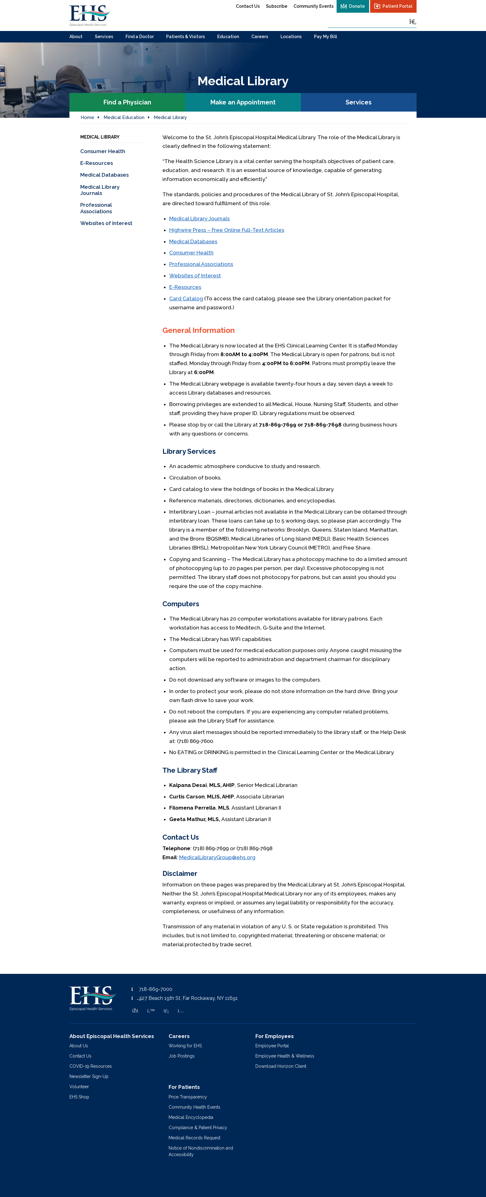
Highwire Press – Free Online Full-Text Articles (226, 230)
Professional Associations (201, 264)
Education (228, 36)
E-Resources (185, 287)
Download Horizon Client (280, 1066)
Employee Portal (272, 1045)
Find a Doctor (140, 36)
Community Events (314, 6)
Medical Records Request (194, 1137)
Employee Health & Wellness (284, 1055)
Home (87, 117)
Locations (291, 36)
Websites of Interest (195, 275)
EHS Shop (79, 1096)
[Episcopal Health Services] (89, 15)
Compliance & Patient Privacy (198, 1127)
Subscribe (276, 6)
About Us (78, 1045)
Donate (357, 6)
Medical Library (170, 117)
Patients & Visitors (185, 36)
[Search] (413, 22)
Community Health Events (194, 1107)
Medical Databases (193, 241)
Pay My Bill (325, 36)
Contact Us (248, 6)
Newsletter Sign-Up (88, 1076)
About (75, 36)
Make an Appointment (243, 102)
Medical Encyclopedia (191, 1117)
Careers (259, 36)
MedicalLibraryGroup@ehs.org (217, 857)
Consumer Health (191, 253)
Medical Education (124, 117)
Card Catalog (186, 298)
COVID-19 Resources (90, 1066)
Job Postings (182, 1055)
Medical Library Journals (199, 218)
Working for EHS (185, 1045)
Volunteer (79, 1086)
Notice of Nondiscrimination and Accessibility (201, 1151)
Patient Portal (397, 6)
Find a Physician (127, 102)
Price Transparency (188, 1096)
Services (104, 36)
